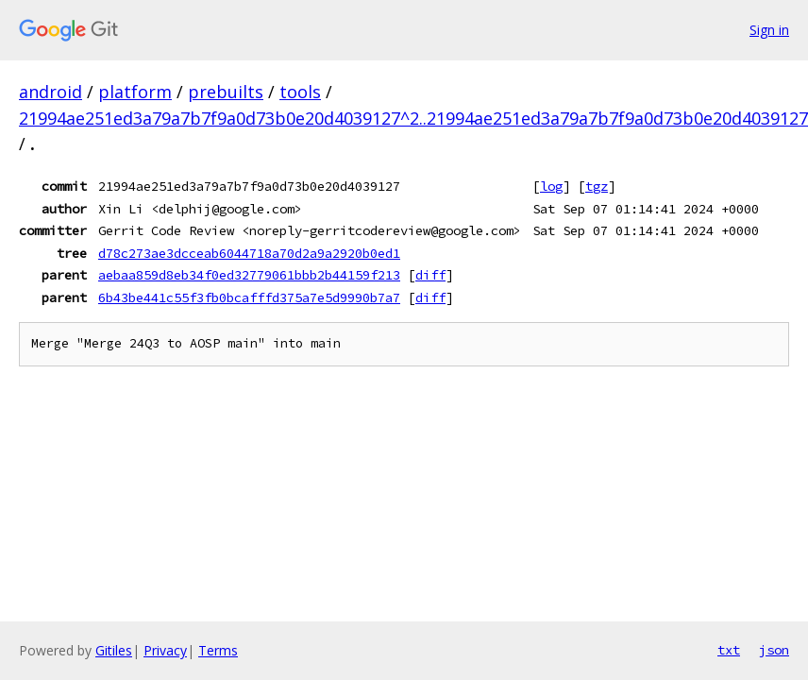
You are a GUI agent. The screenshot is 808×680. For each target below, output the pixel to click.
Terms (218, 650)
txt (728, 649)
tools (300, 91)
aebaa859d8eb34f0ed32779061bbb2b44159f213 (249, 274)
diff (430, 274)
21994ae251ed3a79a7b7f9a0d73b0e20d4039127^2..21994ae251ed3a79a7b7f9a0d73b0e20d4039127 (413, 118)
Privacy (165, 650)
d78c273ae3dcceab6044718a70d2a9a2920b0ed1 (249, 253)
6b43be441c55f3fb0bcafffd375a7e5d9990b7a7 (249, 297)
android (50, 91)
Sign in (769, 30)
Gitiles (113, 650)
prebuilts (225, 91)
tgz (596, 186)
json (774, 649)
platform (135, 91)
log (551, 186)
